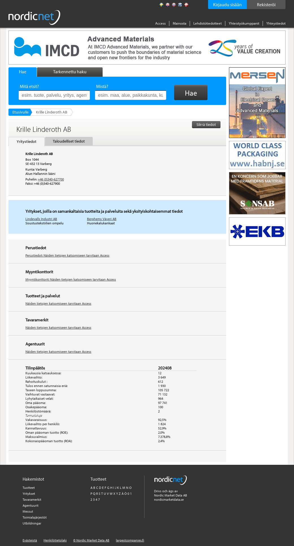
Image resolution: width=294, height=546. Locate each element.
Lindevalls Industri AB (41, 219)
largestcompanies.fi (130, 540)
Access (160, 23)
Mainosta (179, 23)
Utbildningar (32, 523)
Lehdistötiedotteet (207, 23)
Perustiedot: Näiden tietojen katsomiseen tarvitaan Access (67, 255)
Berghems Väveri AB (101, 219)
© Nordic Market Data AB (91, 540)
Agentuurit (30, 505)
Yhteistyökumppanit (244, 23)
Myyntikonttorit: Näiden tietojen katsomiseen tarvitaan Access (70, 279)
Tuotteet (29, 487)
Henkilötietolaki (55, 540)
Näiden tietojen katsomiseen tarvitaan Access (58, 303)
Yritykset (29, 493)
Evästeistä (30, 540)
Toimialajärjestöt (35, 517)
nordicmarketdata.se (169, 499)
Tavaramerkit (32, 499)
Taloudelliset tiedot (69, 141)
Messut (28, 511)
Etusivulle (20, 112)
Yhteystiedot (276, 23)
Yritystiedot (26, 141)
